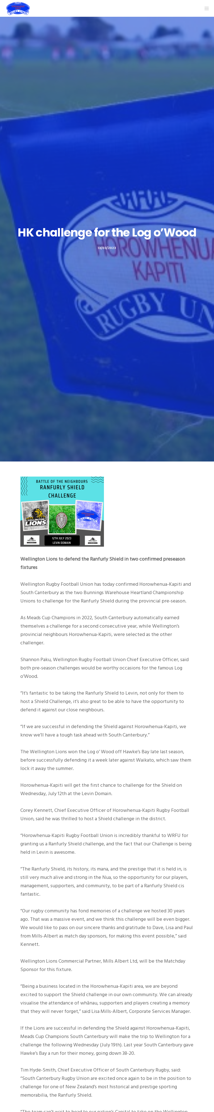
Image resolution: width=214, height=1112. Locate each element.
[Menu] (205, 8)
